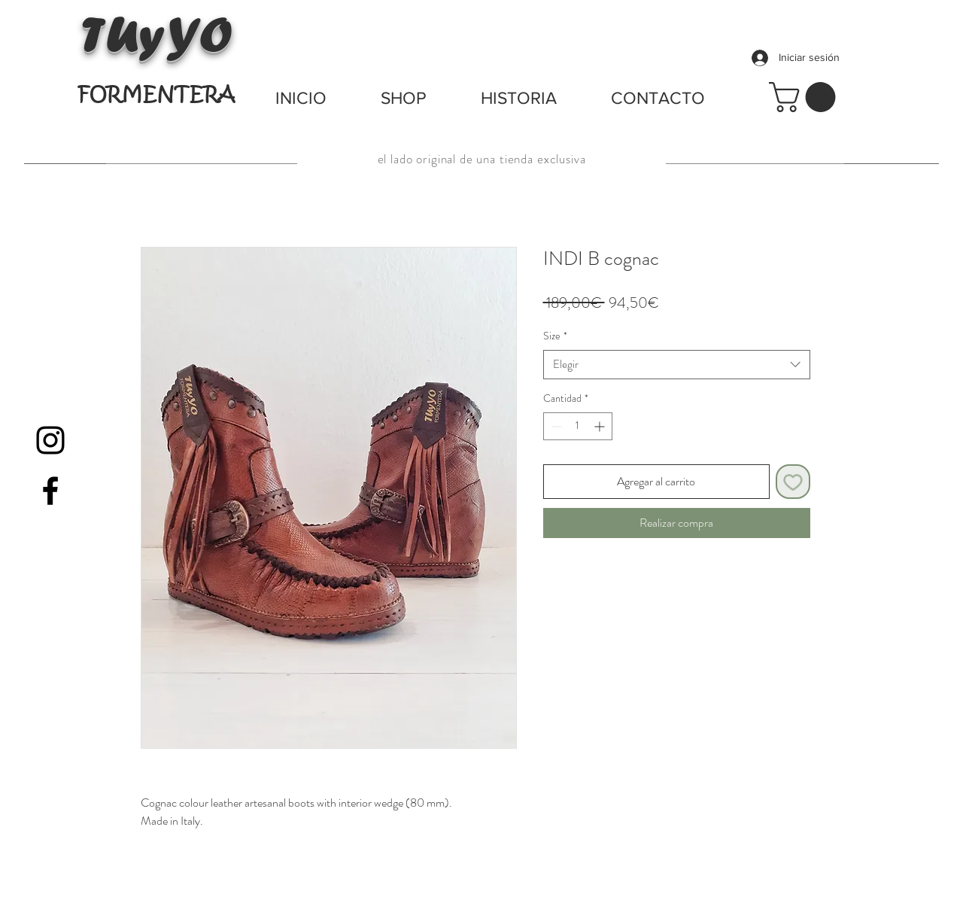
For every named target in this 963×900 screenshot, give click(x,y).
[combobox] (676, 364)
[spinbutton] (577, 426)
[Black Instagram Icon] (50, 440)
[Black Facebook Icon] (50, 490)
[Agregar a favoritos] (793, 481)
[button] (806, 97)
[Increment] (600, 426)
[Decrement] (554, 426)
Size (555, 336)
